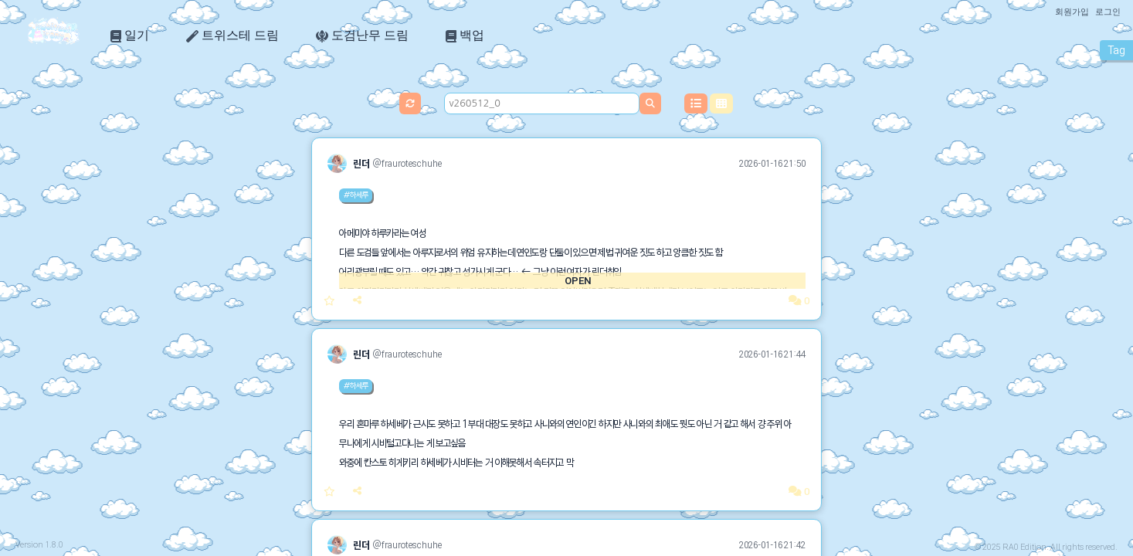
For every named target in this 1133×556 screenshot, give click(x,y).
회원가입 (1072, 11)
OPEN (578, 280)
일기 (129, 35)
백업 (465, 35)
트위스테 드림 (232, 35)
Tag (1116, 50)
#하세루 (356, 194)
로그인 (1108, 11)
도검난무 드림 (362, 35)
